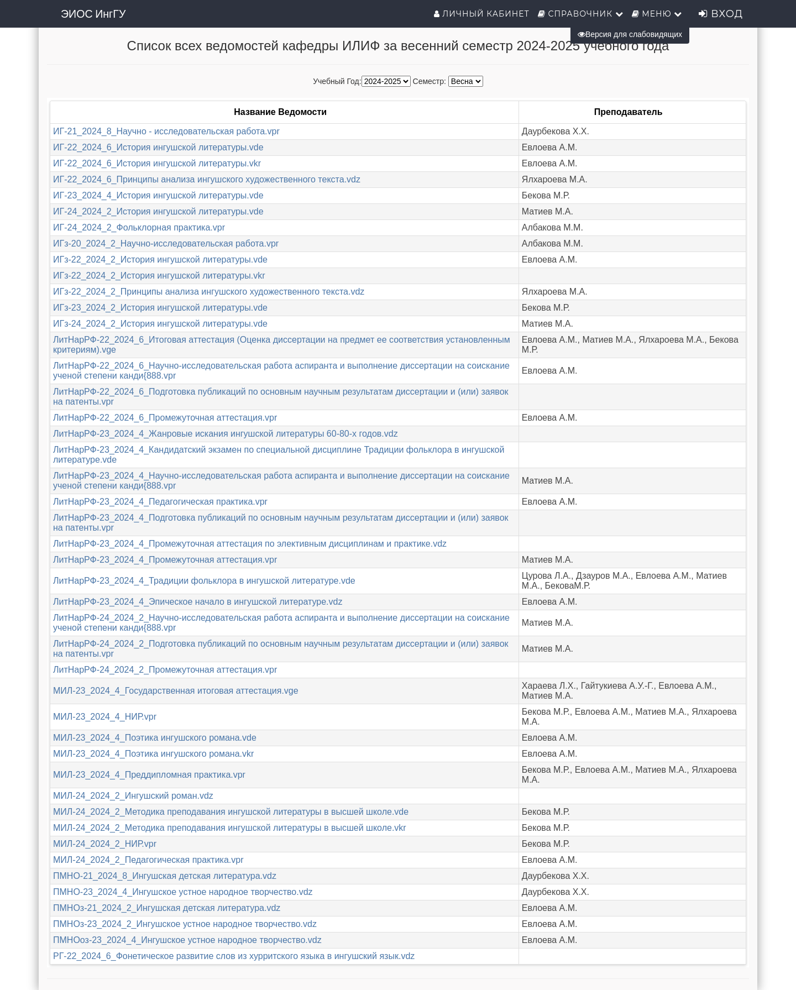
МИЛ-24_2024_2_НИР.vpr (104, 843)
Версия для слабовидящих (630, 34)
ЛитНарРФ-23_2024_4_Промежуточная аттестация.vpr (165, 559)
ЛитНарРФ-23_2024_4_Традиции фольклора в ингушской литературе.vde (204, 580)
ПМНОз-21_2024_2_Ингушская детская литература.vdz (166, 908)
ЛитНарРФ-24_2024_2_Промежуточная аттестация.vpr (165, 669)
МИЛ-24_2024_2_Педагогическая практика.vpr (148, 860)
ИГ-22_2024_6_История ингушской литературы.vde (158, 147)
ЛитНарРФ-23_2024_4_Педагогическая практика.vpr (160, 501)
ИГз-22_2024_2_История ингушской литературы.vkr (159, 275)
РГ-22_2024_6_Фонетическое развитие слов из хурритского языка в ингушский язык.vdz (234, 956)
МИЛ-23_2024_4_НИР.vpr (104, 716)
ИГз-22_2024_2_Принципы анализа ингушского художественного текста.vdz (208, 291)
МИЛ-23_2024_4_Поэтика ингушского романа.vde (154, 737)
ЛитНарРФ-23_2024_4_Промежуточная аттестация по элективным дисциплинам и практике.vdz (250, 543)
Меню (657, 14)
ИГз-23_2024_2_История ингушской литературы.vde (160, 307)
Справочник (581, 14)
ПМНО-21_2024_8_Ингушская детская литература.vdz (164, 876)
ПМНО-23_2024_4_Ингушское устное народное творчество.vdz (183, 892)
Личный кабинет (482, 14)
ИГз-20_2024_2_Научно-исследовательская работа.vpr (166, 243)
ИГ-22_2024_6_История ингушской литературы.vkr (157, 163)
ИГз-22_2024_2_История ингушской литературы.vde (160, 259)
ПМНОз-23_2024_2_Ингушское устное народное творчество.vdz (185, 924)
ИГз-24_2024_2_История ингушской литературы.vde (160, 323)
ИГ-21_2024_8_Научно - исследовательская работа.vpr (166, 131)
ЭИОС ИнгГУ (93, 14)
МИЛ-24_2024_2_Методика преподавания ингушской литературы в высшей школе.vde (231, 811)
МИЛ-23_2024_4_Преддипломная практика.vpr (149, 774)
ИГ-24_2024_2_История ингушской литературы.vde (158, 211)
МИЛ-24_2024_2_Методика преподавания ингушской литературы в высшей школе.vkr (229, 827)
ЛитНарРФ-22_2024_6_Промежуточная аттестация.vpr (165, 417)
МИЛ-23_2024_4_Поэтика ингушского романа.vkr (153, 753)
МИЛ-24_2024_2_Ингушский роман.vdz (133, 795)
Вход (721, 14)
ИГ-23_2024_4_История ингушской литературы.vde (158, 195)
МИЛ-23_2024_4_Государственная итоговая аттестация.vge (175, 690)
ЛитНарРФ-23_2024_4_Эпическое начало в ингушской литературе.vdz (197, 601)
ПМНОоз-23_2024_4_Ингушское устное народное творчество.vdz (187, 940)
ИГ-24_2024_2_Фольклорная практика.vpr (139, 227)
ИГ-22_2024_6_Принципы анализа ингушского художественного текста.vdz (206, 179)
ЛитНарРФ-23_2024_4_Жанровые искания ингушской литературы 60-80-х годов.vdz (225, 433)
